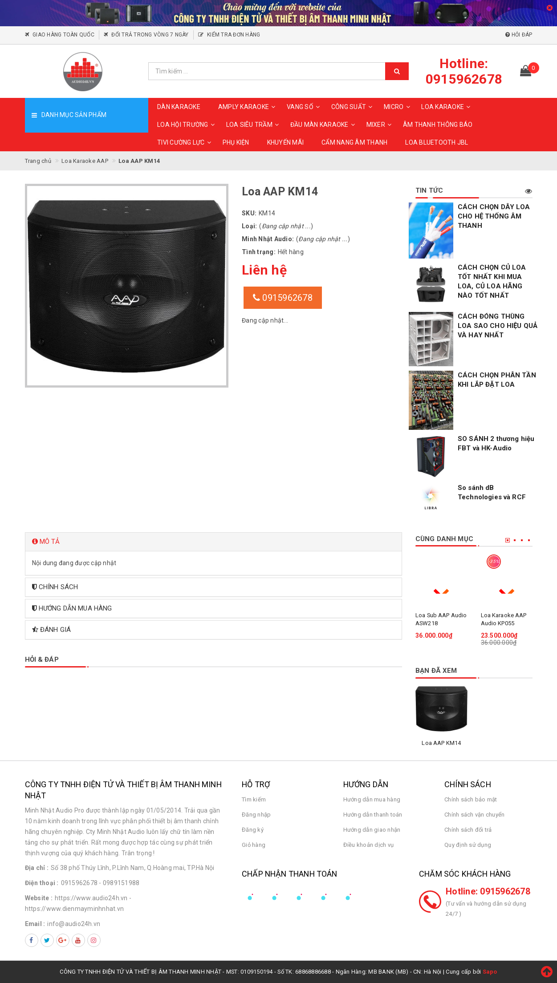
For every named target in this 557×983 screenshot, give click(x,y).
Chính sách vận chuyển (474, 814)
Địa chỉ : (37, 867)
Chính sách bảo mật (470, 799)
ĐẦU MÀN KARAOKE (324, 124)
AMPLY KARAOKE (248, 106)
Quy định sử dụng (467, 844)
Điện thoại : (42, 882)
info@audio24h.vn (73, 923)
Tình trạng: (259, 251)
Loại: (249, 226)
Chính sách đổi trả (468, 829)
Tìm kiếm (254, 799)
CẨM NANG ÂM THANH (354, 142)
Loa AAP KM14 (441, 743)
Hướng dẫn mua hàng (372, 799)
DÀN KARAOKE (178, 106)
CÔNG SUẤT (353, 106)
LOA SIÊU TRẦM (253, 124)
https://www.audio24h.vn (91, 898)
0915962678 (283, 297)
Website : (39, 898)
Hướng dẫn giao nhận (372, 829)
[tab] (213, 542)
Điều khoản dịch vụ (368, 844)
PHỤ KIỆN (236, 142)
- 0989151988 (119, 882)
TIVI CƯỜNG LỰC (185, 142)
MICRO (398, 106)
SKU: (249, 213)
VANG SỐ (304, 106)
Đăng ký (253, 829)
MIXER (380, 124)
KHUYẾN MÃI (285, 142)
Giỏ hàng (253, 844)
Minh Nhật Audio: (268, 239)
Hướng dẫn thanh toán (373, 814)
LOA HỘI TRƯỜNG (187, 124)
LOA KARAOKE (447, 106)
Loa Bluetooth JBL (436, 142)
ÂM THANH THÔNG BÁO (438, 124)
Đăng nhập (256, 814)
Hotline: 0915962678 (488, 891)
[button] (213, 541)
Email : (35, 923)
